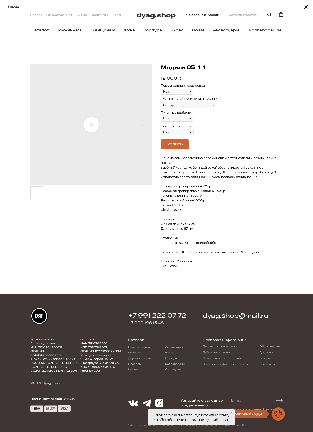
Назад (13, 7)
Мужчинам (69, 30)
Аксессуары (226, 30)
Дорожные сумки (140, 358)
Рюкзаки (134, 352)
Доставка (266, 352)
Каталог (40, 30)
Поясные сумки (139, 347)
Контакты (100, 15)
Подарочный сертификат (51, 15)
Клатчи (133, 369)
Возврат (265, 358)
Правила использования (220, 346)
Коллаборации (265, 30)
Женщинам (103, 30)
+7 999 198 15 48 (146, 323)
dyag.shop (156, 15)
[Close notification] (231, 413)
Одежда (171, 358)
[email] (255, 400)
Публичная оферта (216, 352)
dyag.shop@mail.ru (235, 315)
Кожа (129, 30)
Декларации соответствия (222, 358)
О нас (82, 15)
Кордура (152, 30)
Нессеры (134, 364)
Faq (118, 15)
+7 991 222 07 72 (157, 315)
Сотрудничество (243, 15)
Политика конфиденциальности (225, 364)
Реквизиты (267, 364)
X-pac (177, 30)
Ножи (198, 30)
